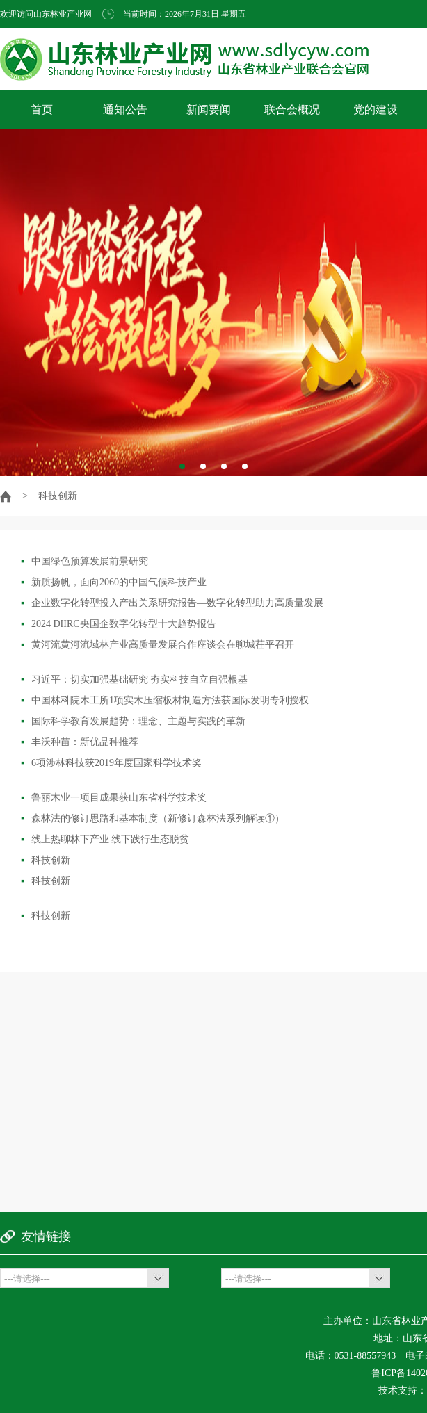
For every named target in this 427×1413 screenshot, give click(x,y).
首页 (42, 109)
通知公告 (125, 109)
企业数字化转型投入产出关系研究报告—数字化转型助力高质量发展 (172, 603)
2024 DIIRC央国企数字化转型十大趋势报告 (118, 624)
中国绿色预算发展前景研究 (84, 561)
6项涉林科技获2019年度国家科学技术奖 (111, 763)
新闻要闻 (208, 109)
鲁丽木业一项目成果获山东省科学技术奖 (114, 797)
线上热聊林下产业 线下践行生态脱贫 (105, 839)
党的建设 (375, 109)
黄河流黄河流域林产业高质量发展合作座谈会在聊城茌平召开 (157, 644)
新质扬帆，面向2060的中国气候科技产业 (114, 582)
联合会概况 (292, 109)
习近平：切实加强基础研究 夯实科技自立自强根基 (134, 679)
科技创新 (45, 860)
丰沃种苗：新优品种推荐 (79, 742)
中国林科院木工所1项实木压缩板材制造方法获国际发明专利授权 (165, 700)
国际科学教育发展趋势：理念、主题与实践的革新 (133, 721)
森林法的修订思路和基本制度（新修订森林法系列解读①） (152, 818)
